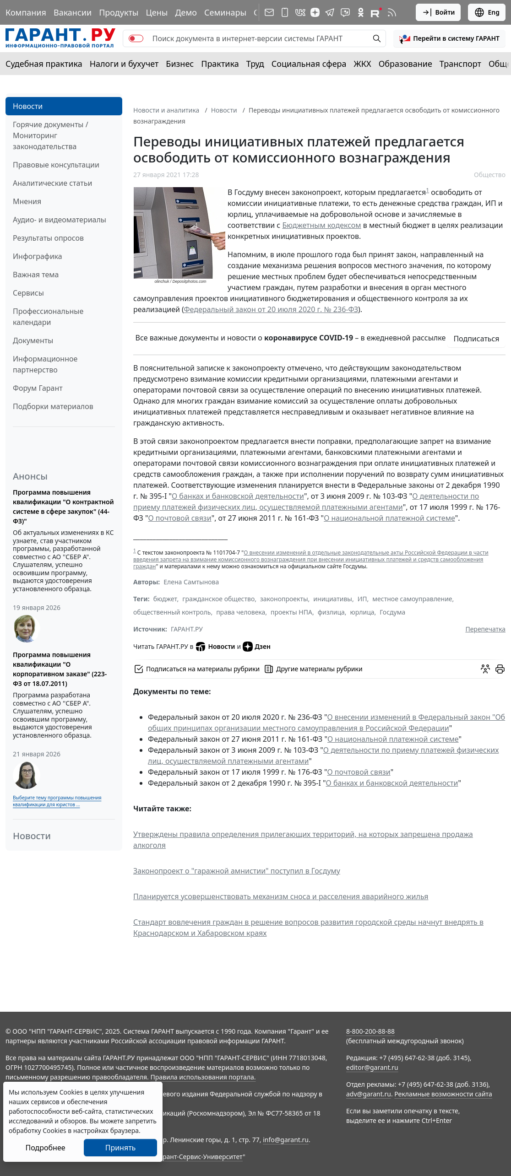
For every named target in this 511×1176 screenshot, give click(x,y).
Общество (490, 174)
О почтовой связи (180, 518)
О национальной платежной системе (389, 518)
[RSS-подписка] (391, 12)
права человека (240, 612)
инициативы (332, 598)
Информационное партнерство (45, 364)
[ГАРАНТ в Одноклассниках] (360, 12)
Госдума (392, 612)
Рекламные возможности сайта (443, 1094)
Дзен (257, 647)
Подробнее (45, 1148)
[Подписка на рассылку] (269, 12)
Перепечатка (485, 629)
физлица (331, 612)
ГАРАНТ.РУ (187, 629)
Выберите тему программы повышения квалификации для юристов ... (57, 801)
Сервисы (28, 293)
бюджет (165, 598)
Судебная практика (43, 63)
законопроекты (284, 598)
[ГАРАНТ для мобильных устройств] (284, 12)
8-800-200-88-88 (370, 1031)
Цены (157, 12)
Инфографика (37, 256)
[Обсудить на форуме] (485, 669)
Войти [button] (438, 12)
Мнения (27, 201)
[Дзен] (315, 12)
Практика (220, 63)
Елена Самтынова (191, 581)
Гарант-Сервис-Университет (199, 1156)
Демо (186, 12)
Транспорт (460, 63)
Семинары (225, 12)
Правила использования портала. (203, 1077)
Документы (33, 340)
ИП (362, 598)
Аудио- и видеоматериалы (59, 220)
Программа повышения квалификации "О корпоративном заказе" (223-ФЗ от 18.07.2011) (60, 669)
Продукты (118, 12)
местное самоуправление (412, 598)
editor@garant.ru (372, 1067)
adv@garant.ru (368, 1094)
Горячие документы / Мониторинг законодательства (50, 135)
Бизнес (180, 63)
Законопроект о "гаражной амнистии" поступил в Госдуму (236, 871)
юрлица (362, 612)
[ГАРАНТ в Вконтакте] (300, 12)
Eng (487, 12)
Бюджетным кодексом (321, 225)
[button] (449, 38)
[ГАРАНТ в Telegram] (329, 12)
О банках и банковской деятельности (238, 496)
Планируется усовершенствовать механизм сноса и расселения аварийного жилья (281, 896)
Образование (405, 63)
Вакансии (73, 12)
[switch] (136, 38)
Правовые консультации (56, 165)
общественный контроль (172, 612)
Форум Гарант (38, 388)
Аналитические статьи (52, 183)
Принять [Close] (120, 1148)
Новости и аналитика (166, 110)
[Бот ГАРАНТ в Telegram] (345, 12)
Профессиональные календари (48, 316)
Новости (28, 106)
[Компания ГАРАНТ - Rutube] (376, 12)
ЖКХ (362, 63)
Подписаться (476, 339)
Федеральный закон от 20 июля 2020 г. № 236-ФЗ (271, 309)
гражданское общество (218, 598)
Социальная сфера (309, 63)
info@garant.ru (286, 1139)
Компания (25, 12)
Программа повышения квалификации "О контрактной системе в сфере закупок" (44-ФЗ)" (63, 506)
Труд (255, 63)
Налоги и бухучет (124, 63)
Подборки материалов (53, 406)
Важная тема (36, 275)
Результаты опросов (48, 238)
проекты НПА (291, 612)
